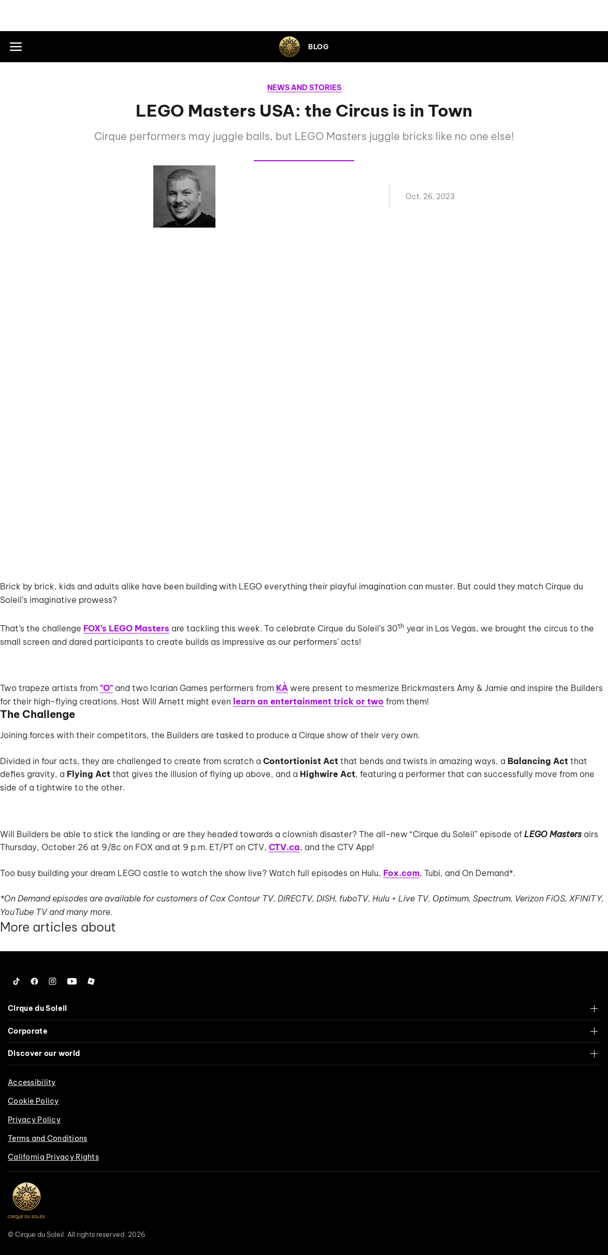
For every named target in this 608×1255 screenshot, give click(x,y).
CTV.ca (284, 847)
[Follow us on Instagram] (53, 981)
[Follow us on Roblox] (91, 981)
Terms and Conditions (48, 1138)
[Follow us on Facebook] (34, 981)
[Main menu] (15, 46)
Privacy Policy (34, 1119)
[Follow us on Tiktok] (16, 981)
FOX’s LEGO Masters (126, 628)
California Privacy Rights (53, 1157)
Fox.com (401, 873)
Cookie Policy (33, 1101)
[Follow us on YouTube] (72, 981)
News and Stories (304, 87)
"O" (106, 688)
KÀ (282, 688)
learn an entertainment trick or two (308, 701)
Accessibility (32, 1082)
